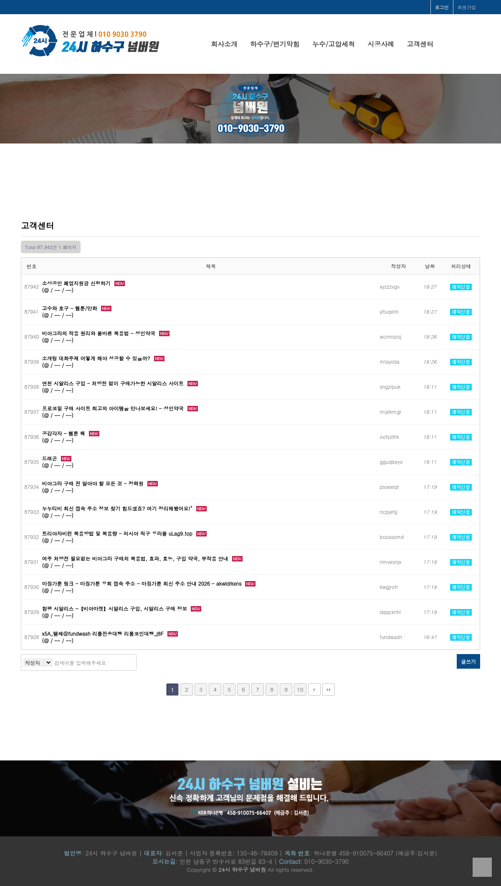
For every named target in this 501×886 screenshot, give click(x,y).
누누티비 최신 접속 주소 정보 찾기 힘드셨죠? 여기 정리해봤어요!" (118, 508)
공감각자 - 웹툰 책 (64, 433)
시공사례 (380, 44)
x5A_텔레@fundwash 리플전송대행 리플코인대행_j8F (103, 633)
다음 (314, 689)
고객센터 (420, 44)
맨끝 (328, 689)
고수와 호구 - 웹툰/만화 (70, 308)
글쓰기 (468, 661)
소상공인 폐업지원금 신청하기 (77, 283)
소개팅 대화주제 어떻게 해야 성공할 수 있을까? (97, 358)
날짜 (430, 265)
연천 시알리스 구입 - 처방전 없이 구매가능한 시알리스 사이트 (113, 383)
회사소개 (224, 44)
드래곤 (50, 458)
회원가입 (467, 7)
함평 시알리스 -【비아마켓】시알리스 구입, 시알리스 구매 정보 (115, 608)
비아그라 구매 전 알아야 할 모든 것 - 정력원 (93, 483)
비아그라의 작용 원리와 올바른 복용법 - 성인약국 (99, 333)
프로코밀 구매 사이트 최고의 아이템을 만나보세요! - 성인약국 (113, 408)
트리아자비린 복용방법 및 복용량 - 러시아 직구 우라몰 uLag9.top (118, 533)
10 (300, 689)
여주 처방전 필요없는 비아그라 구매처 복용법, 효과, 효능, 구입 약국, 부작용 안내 (136, 558)
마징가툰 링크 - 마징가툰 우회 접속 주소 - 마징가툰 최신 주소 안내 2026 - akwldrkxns (142, 583)
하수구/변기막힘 (275, 44)
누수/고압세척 (333, 44)
